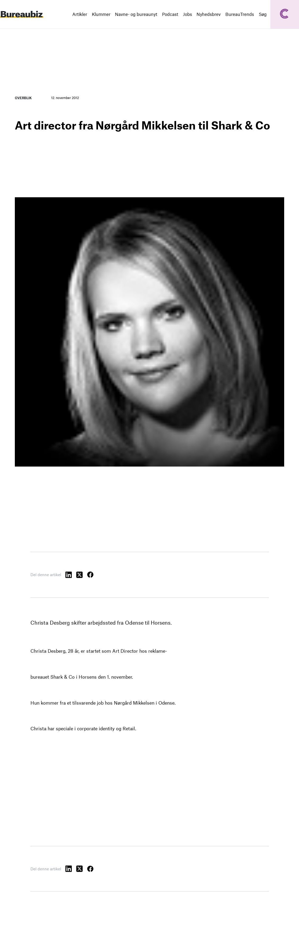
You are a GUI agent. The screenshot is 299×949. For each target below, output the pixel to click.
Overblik (23, 98)
